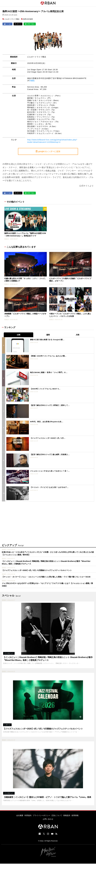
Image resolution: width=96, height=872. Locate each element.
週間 (48, 335)
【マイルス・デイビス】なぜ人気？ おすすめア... (49, 487)
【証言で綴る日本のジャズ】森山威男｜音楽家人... (50, 454)
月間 (77, 335)
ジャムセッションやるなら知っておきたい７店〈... (50, 471)
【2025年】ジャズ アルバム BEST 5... (45, 389)
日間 (18, 335)
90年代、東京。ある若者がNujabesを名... (46, 422)
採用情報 (75, 815)
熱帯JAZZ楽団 (28, 19)
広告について (57, 815)
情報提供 (66, 815)
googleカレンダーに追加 (48, 151)
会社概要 (19, 815)
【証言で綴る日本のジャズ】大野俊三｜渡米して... (50, 405)
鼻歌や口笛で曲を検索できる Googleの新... (47, 340)
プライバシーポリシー (41, 815)
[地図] (32, 81)
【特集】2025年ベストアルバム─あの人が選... (48, 356)
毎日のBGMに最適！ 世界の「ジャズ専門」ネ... (49, 372)
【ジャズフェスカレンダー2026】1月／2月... (47, 438)
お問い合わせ (48, 819)
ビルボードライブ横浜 (11, 19)
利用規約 (28, 815)
